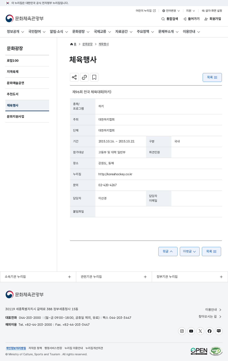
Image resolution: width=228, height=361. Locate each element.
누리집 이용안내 (74, 348)
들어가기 (194, 19)
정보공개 (13, 31)
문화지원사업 (15, 116)
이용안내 (189, 31)
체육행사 (12, 105)
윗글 (168, 251)
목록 (212, 77)
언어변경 (171, 10)
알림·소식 (56, 31)
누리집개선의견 (94, 348)
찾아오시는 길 (210, 317)
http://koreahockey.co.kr (115, 174)
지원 (190, 10)
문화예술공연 (15, 83)
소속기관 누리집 (15, 277)
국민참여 (34, 31)
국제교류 (100, 31)
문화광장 (78, 31)
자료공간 (121, 31)
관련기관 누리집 (91, 277)
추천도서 (12, 94)
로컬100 (12, 60)
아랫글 (189, 251)
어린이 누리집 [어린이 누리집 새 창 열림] (146, 10)
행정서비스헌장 (53, 348)
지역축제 (12, 72)
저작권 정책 (35, 348)
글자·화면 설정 (212, 10)
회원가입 (215, 19)
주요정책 (143, 31)
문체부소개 (166, 31)
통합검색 (172, 19)
